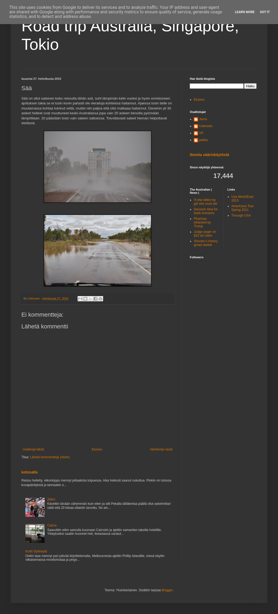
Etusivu (97, 449)
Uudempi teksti (33, 449)
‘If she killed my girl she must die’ (206, 202)
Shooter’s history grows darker (206, 243)
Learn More (245, 12)
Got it (265, 12)
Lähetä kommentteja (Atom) (50, 457)
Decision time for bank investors (206, 211)
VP (201, 133)
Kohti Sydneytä (36, 551)
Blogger (167, 590)
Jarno (203, 119)
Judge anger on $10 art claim (205, 233)
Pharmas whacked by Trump (202, 222)
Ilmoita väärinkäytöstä (209, 155)
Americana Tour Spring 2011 (242, 208)
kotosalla (29, 472)
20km (51, 499)
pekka (203, 140)
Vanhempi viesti (161, 449)
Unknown (206, 126)
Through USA (241, 215)
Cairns (52, 525)
